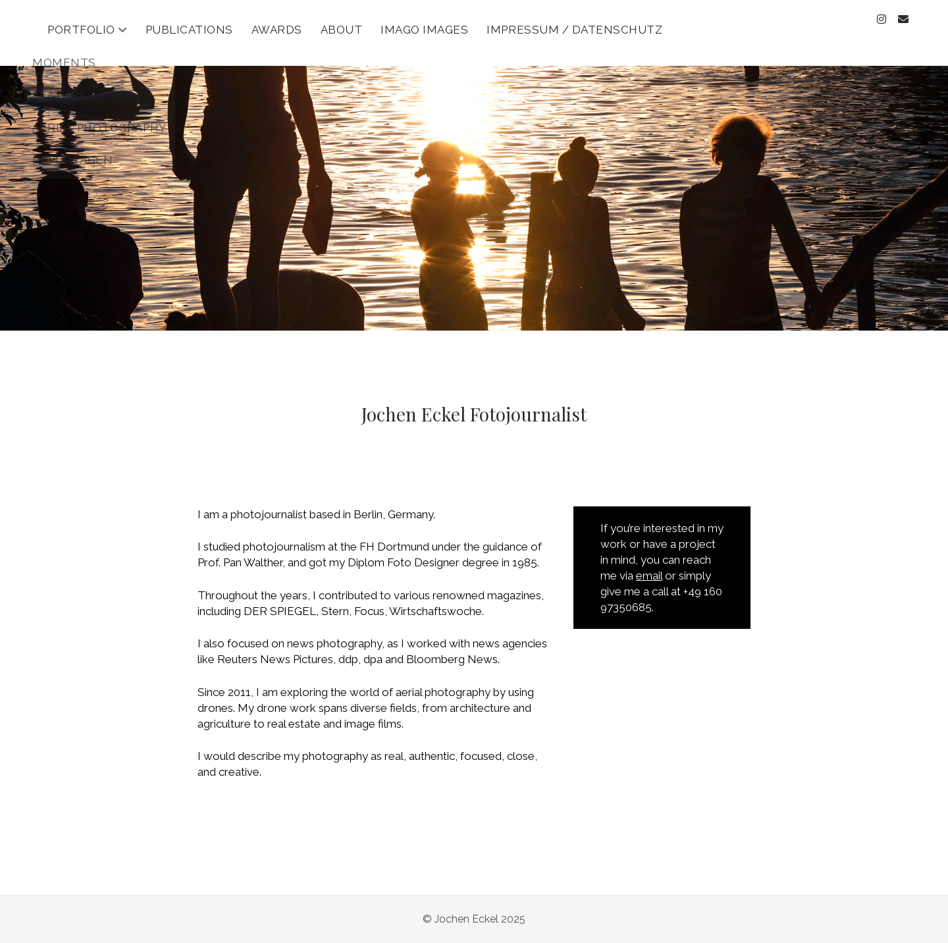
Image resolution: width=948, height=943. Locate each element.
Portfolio (81, 29)
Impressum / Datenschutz (574, 29)
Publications (189, 29)
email (649, 575)
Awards (276, 29)
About (342, 29)
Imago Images (424, 29)
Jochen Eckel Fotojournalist (474, 414)
